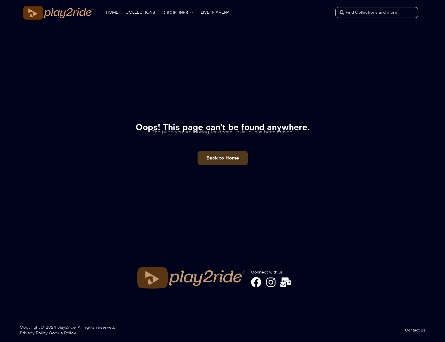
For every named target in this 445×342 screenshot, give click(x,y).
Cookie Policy (62, 333)
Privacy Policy (34, 333)
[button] (223, 158)
